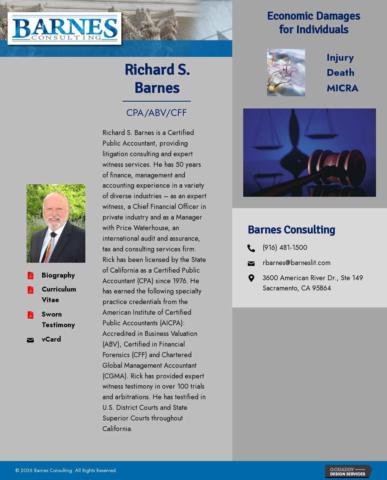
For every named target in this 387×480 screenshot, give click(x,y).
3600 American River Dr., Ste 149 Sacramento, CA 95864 (313, 283)
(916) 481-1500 (285, 248)
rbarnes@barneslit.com (296, 263)
